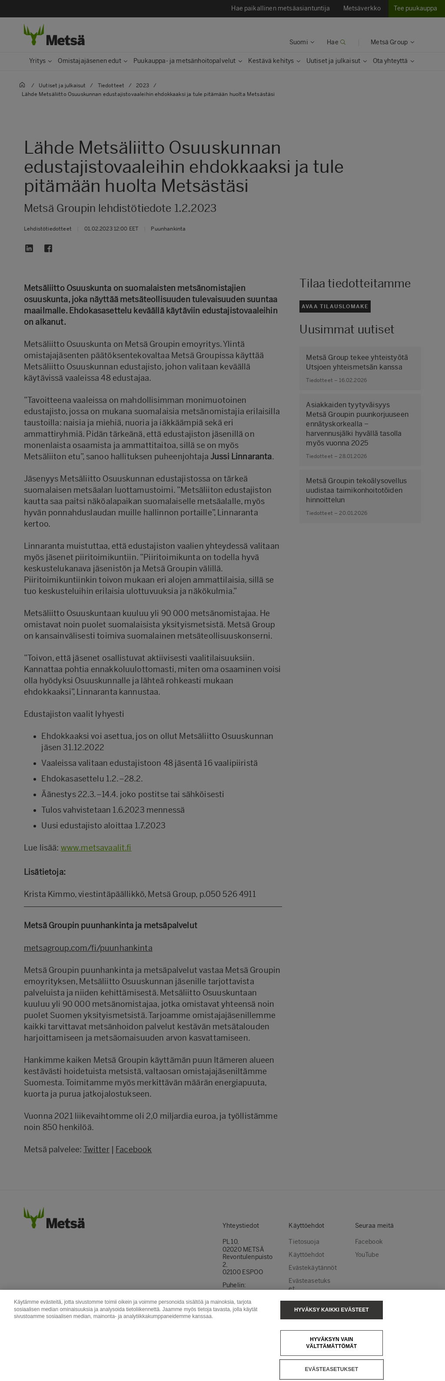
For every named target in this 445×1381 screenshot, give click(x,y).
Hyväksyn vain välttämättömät (331, 1351)
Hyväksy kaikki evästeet (331, 1318)
